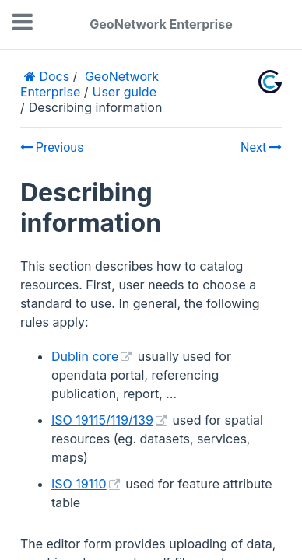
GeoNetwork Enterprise (161, 24)
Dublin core (84, 356)
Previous (52, 147)
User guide (124, 92)
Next (261, 147)
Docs (52, 76)
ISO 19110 (79, 484)
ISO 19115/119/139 (102, 420)
